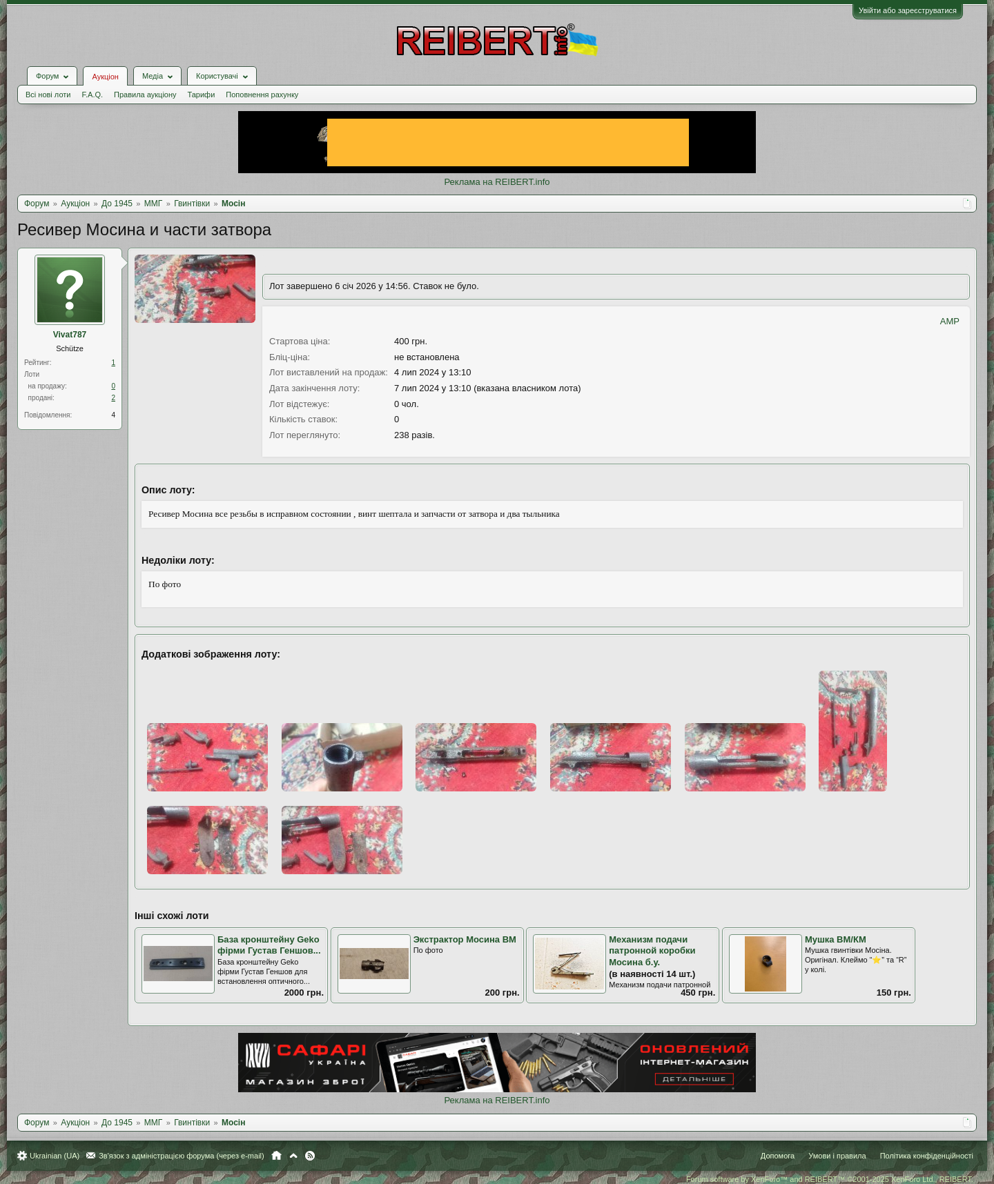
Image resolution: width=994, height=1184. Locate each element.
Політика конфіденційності (926, 1156)
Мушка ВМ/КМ (835, 939)
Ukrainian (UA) (54, 1156)
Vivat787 (70, 334)
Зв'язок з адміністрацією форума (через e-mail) (181, 1156)
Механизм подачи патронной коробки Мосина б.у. (652, 950)
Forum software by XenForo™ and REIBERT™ (829, 1179)
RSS (310, 1156)
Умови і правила (837, 1156)
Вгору (293, 1156)
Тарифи (201, 94)
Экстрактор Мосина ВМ (464, 939)
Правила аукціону (145, 94)
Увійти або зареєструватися (908, 10)
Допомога (778, 1156)
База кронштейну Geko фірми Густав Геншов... (269, 945)
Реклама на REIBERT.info (496, 182)
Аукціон (105, 76)
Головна (276, 1156)
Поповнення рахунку (262, 94)
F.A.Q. (92, 94)
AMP (949, 321)
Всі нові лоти (48, 94)
